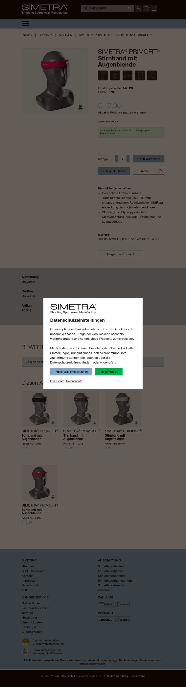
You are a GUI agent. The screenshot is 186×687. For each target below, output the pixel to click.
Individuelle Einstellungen (71, 371)
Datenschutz (74, 381)
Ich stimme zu (109, 371)
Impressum (57, 381)
